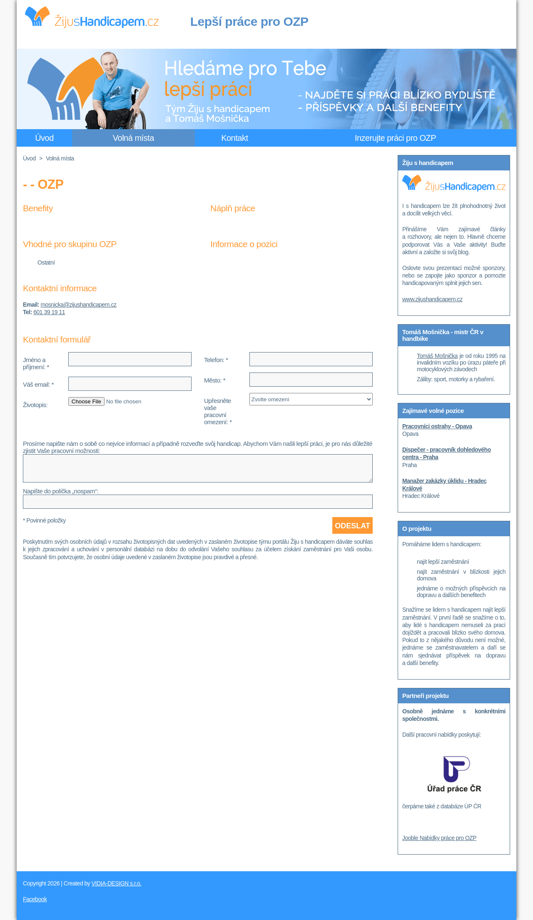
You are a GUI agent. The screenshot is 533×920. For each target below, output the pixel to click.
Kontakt (234, 137)
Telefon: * (216, 359)
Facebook (35, 899)
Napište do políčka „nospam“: (60, 491)
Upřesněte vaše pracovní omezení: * (218, 411)
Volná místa (133, 137)
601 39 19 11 (49, 312)
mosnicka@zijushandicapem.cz (78, 304)
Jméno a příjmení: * (36, 363)
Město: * (214, 380)
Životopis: (35, 404)
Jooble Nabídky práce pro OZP (439, 838)
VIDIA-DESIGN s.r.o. (117, 883)
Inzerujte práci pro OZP (395, 137)
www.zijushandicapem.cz (432, 299)
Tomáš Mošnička (437, 355)
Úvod (44, 137)
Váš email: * (38, 384)
